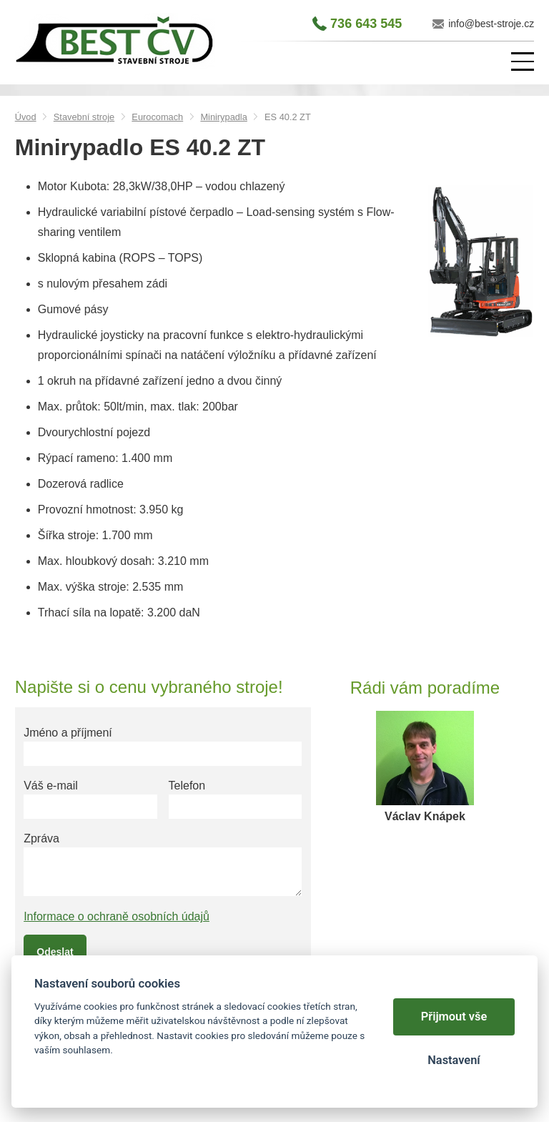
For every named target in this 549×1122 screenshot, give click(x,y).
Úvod (25, 117)
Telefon (187, 785)
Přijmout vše (454, 1016)
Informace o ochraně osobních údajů (116, 916)
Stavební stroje (84, 117)
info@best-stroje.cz (491, 23)
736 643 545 (366, 23)
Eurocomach (157, 117)
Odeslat (54, 952)
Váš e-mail (51, 785)
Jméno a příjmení (68, 733)
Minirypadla (223, 117)
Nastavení (453, 1060)
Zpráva (41, 838)
